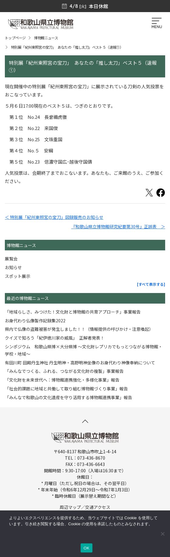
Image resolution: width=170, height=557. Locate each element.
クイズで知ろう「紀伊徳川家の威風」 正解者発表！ (55, 338)
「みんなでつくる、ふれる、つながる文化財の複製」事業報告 (64, 371)
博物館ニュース (46, 37)
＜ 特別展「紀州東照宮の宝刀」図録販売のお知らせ (54, 217)
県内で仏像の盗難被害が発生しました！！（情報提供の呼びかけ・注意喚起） (79, 329)
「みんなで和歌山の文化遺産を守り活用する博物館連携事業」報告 (68, 397)
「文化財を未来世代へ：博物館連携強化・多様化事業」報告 (62, 380)
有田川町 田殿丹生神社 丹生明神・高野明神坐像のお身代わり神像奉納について (80, 363)
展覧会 (11, 259)
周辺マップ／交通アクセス (85, 507)
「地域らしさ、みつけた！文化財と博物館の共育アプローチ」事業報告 (73, 312)
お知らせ (13, 267)
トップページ (15, 37)
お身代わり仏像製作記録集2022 (35, 321)
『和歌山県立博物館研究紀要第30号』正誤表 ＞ (118, 226)
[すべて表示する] (151, 284)
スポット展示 (17, 276)
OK (86, 548)
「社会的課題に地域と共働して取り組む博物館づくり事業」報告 (66, 389)
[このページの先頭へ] (85, 421)
